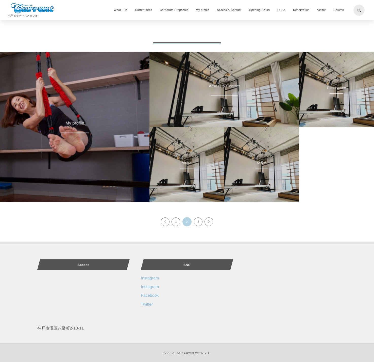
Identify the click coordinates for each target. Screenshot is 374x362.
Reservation (336, 87)
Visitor (186, 162)
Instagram (150, 278)
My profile (75, 123)
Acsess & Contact (224, 86)
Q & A (261, 162)
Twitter (147, 304)
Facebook (150, 295)
